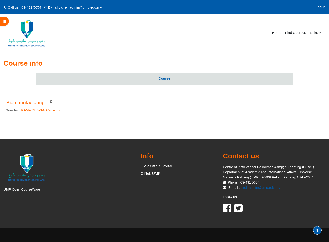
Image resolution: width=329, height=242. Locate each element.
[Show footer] (317, 230)
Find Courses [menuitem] (295, 33)
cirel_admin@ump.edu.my (81, 7)
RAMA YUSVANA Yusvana (42, 110)
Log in (320, 7)
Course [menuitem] (164, 79)
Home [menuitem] (276, 33)
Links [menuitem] (314, 33)
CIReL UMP (150, 174)
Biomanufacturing (25, 102)
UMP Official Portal (156, 166)
